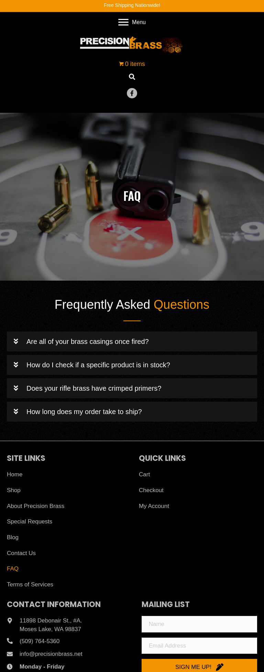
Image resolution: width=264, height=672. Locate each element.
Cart (144, 474)
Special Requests (29, 521)
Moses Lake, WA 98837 (50, 629)
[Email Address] (199, 646)
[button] (132, 93)
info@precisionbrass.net (51, 654)
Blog (13, 537)
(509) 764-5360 (39, 641)
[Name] (199, 624)
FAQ (13, 568)
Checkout (151, 490)
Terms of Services (30, 584)
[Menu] (132, 22)
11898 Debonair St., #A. (51, 620)
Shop (14, 490)
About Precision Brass (35, 506)
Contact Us (21, 553)
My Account (154, 506)
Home (14, 474)
